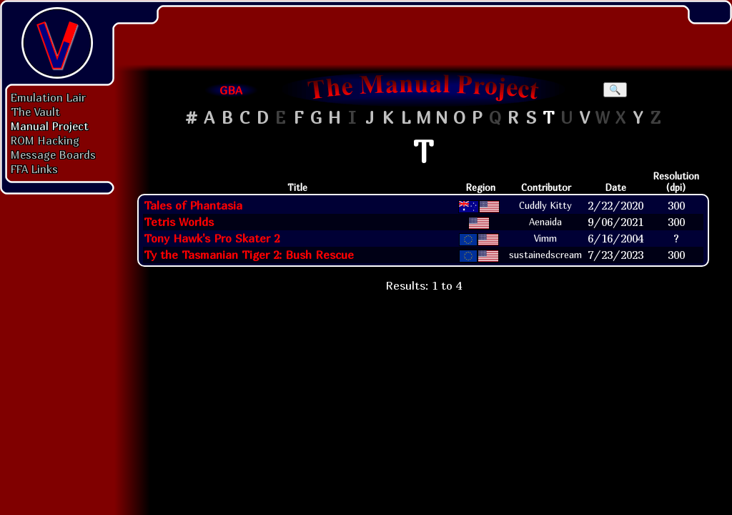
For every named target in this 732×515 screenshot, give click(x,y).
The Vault (35, 111)
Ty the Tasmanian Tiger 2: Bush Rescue (249, 254)
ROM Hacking (45, 140)
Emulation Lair (48, 97)
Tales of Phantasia (193, 205)
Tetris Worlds (179, 222)
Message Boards (53, 154)
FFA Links (34, 168)
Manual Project (50, 125)
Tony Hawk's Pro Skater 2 (212, 238)
